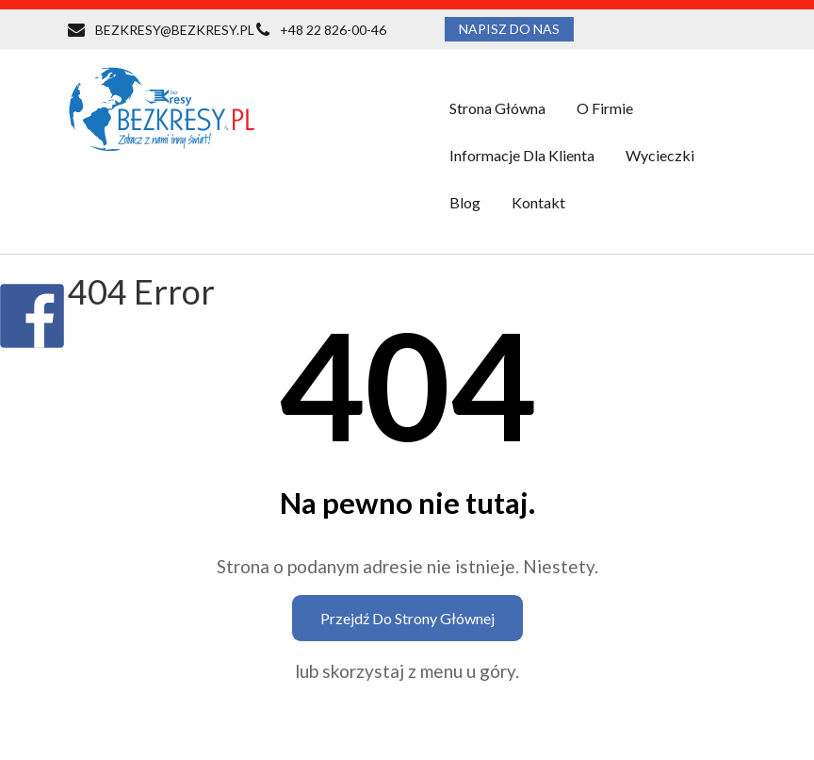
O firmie (605, 108)
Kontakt (538, 202)
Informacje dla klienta (521, 155)
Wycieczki (660, 155)
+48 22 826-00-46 (333, 30)
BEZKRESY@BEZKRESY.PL (174, 30)
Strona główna (497, 108)
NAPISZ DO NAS (509, 29)
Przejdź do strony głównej (407, 618)
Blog (464, 202)
